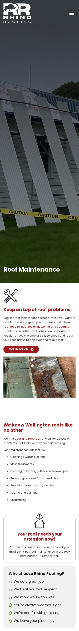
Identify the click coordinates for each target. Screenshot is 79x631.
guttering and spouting (53, 327)
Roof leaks (28, 327)
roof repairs (11, 327)
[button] (72, 13)
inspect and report (24, 439)
